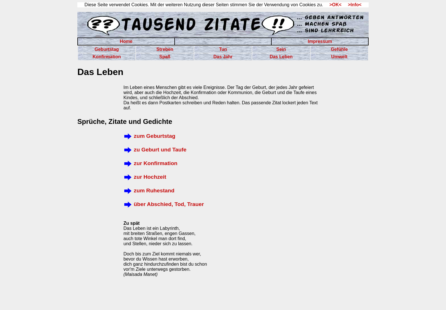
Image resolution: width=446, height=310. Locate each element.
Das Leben (281, 56)
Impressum (320, 41)
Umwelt (339, 56)
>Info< (352, 4)
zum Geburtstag (149, 136)
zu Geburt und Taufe (154, 150)
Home (126, 41)
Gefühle (339, 49)
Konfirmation (106, 56)
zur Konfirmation (150, 163)
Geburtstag (107, 49)
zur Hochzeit (144, 177)
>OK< (333, 4)
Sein (281, 49)
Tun (223, 49)
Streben (165, 49)
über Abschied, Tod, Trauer (163, 204)
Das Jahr (223, 56)
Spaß (164, 56)
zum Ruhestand (148, 191)
